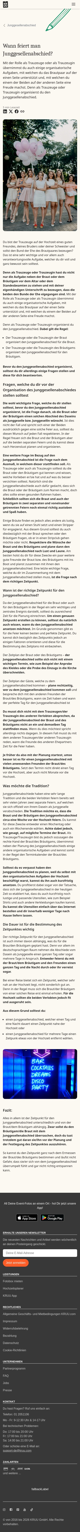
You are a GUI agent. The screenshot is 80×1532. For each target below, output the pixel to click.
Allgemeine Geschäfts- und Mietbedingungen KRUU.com (39, 1314)
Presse (7, 1390)
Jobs (6, 1383)
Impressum (10, 1321)
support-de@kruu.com (17, 1450)
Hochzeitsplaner (13, 1288)
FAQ (6, 1375)
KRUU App (10, 1295)
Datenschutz (11, 1343)
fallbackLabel (40, 1489)
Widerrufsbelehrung (15, 1328)
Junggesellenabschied (21, 25)
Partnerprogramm (14, 1368)
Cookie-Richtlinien (14, 1350)
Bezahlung (10, 1335)
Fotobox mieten (13, 1281)
